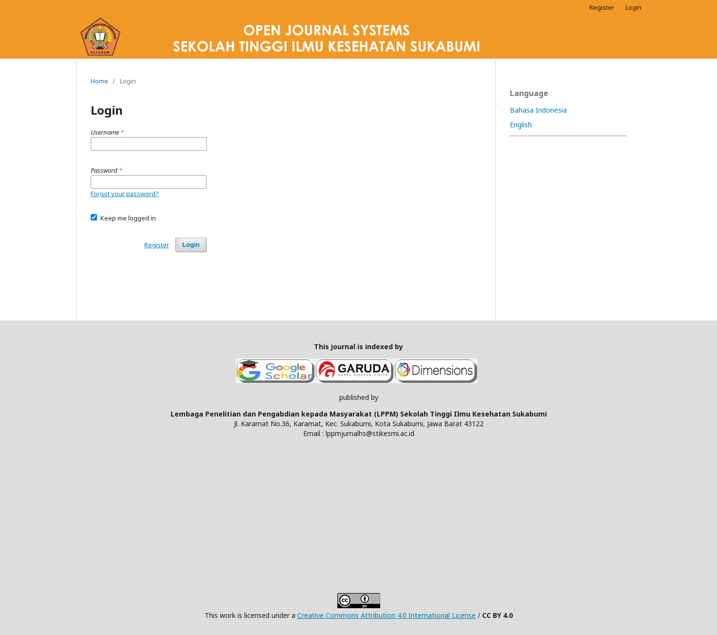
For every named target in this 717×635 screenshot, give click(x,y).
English (521, 124)
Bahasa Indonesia (538, 110)
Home (99, 81)
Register (601, 7)
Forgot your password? (125, 193)
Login (633, 7)
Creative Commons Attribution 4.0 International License (386, 615)
